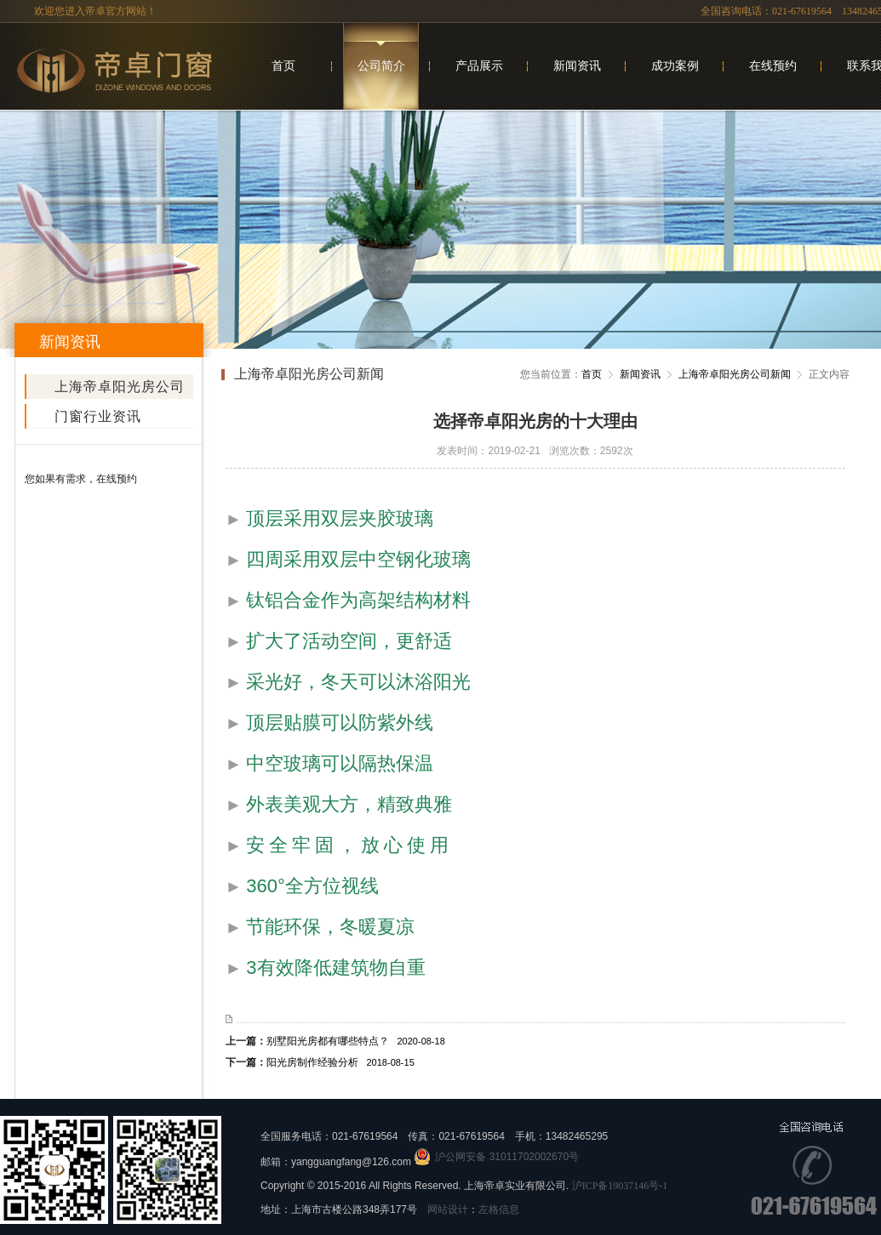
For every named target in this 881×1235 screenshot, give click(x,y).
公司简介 (381, 66)
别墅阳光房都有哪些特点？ (355, 1041)
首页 (283, 66)
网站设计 (447, 1209)
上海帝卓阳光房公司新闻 (119, 389)
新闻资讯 (577, 66)
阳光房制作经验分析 (340, 1062)
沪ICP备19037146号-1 (620, 1186)
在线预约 (773, 66)
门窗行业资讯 (97, 416)
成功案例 (675, 66)
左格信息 (498, 1209)
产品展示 (479, 66)
